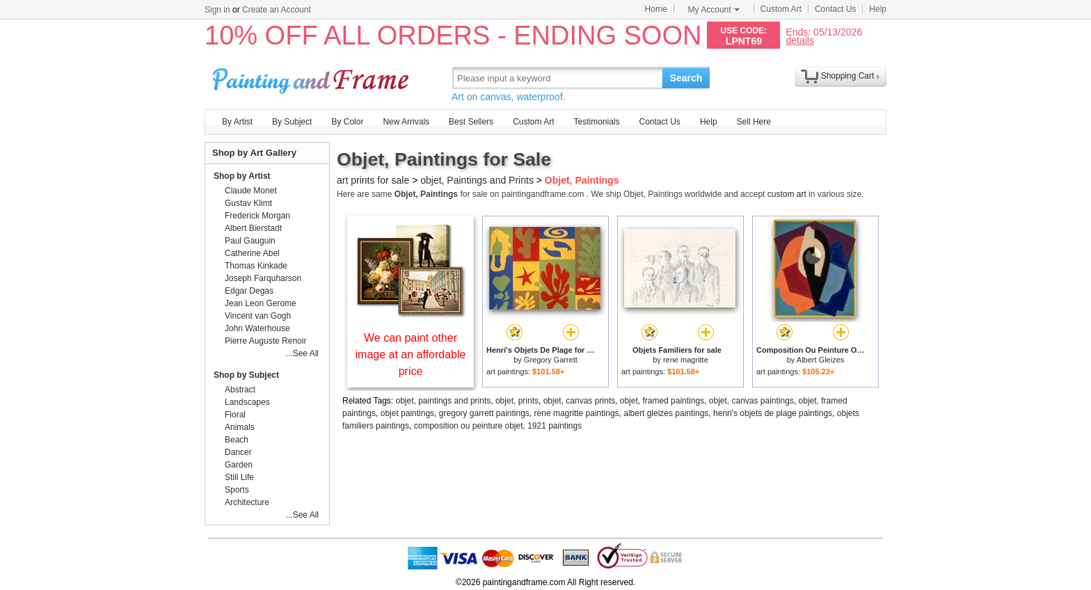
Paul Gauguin (250, 241)
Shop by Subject (246, 375)
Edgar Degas (249, 291)
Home (656, 9)
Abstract (240, 389)
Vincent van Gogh (258, 316)
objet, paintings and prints (443, 401)
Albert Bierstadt (253, 228)
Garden (239, 465)
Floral (235, 415)
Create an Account (276, 10)
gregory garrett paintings (484, 413)
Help (877, 9)
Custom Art (781, 9)
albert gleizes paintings (665, 413)
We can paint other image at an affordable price (411, 354)
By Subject (292, 122)
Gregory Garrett (551, 360)
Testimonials (596, 122)
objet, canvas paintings (751, 401)
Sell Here (754, 122)
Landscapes (247, 402)
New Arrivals (406, 122)
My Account (714, 10)
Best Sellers (471, 122)
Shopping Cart (848, 76)
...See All (302, 353)
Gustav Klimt (248, 203)
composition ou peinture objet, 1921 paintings (498, 426)
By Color (347, 122)
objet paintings (407, 413)
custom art (786, 194)
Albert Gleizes (820, 360)
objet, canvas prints (579, 401)
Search (686, 77)
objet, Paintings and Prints (477, 180)
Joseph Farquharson (263, 278)
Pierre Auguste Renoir (265, 341)
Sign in (217, 10)
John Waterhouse (257, 328)
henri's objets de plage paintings (772, 413)
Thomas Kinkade (256, 266)
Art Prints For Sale (312, 77)
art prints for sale (373, 180)
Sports (237, 490)
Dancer (238, 452)
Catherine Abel (252, 253)
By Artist (237, 122)
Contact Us (835, 9)
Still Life (239, 477)
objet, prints (517, 401)
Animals (240, 427)
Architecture (247, 502)
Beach (236, 440)
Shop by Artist (242, 176)
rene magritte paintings (576, 413)
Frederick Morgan (257, 216)
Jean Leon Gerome (260, 303)
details (799, 40)
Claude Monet (251, 191)
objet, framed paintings (662, 401)
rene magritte (685, 360)
